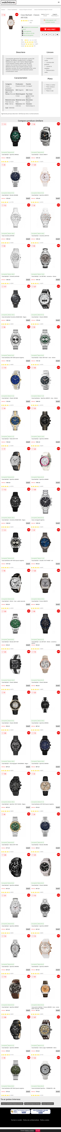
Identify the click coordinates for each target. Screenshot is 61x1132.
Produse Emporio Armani (32, 1103)
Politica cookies (44, 1120)
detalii (28, 158)
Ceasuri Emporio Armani (25, 9)
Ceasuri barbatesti (12, 9)
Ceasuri (3, 9)
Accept (38, 1130)
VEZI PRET (50, 29)
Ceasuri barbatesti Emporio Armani (43, 9)
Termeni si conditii (16, 1120)
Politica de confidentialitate (31, 1120)
